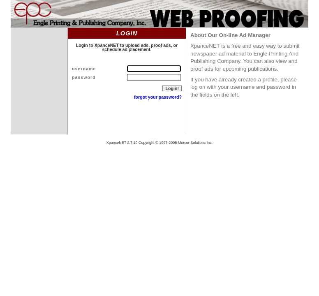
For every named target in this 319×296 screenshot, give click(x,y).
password (84, 77)
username (84, 68)
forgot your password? (158, 97)
